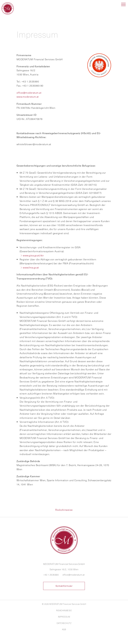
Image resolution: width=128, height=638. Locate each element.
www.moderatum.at (28, 96)
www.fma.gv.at (31, 267)
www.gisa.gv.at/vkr (33, 255)
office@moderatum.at (29, 92)
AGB (64, 629)
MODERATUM (8, 8)
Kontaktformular (64, 586)
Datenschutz (64, 623)
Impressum (64, 616)
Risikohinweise (64, 510)
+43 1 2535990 (51, 574)
